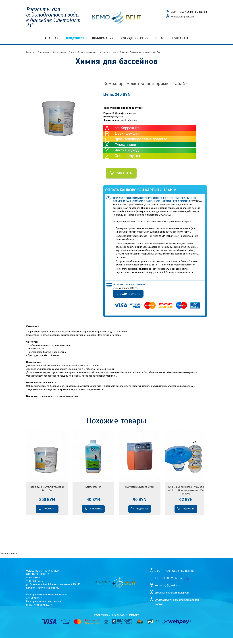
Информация (103, 38)
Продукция (75, 38)
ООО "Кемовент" (129, 614)
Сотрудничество (134, 38)
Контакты (180, 38)
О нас (159, 38)
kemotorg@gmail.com (182, 16)
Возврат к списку (9, 553)
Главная (51, 38)
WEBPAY (139, 204)
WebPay (197, 200)
